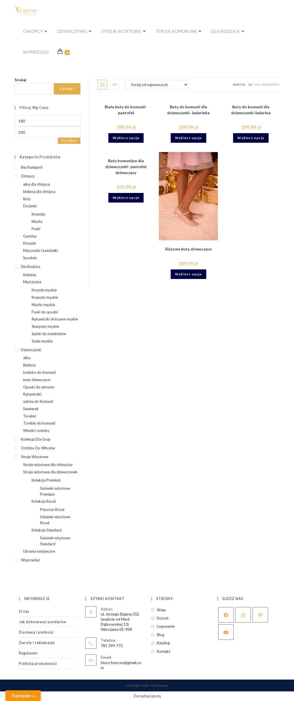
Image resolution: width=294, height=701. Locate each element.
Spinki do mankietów (49, 333)
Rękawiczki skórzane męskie (55, 319)
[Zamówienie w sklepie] (156, 84)
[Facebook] (226, 615)
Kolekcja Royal (44, 501)
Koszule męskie (44, 290)
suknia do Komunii (38, 401)
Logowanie (166, 626)
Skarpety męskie (45, 326)
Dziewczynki (31, 350)
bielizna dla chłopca (39, 191)
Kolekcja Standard (47, 530)
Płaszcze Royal (52, 509)
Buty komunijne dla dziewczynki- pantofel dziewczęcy (125, 166)
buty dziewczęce (36, 379)
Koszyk (163, 618)
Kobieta (29, 275)
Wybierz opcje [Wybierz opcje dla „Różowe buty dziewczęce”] (188, 274)
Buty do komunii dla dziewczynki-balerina (251, 109)
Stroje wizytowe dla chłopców (48, 464)
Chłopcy (28, 176)
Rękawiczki (32, 394)
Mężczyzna (32, 282)
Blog (160, 634)
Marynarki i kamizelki (40, 250)
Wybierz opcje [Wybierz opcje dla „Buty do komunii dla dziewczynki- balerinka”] (188, 138)
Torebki (29, 416)
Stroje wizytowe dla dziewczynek (50, 472)
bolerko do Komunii (39, 372)
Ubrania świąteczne (39, 551)
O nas (24, 611)
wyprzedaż (30, 560)
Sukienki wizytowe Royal (55, 520)
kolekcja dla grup (36, 439)
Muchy (37, 221)
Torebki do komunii (39, 423)
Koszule (29, 243)
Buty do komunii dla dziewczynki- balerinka (188, 109)
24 (257, 84)
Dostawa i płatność (36, 632)
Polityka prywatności (38, 663)
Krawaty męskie (45, 297)
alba (26, 357)
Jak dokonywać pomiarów (42, 621)
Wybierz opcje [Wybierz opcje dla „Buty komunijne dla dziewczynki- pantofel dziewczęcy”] (126, 197)
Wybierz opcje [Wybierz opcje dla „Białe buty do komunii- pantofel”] (126, 138)
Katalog (163, 643)
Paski (36, 229)
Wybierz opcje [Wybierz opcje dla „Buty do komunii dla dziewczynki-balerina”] (250, 138)
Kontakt (163, 651)
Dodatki (30, 206)
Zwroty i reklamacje (36, 642)
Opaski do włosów (38, 387)
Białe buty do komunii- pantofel (126, 109)
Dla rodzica (30, 266)
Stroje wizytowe (34, 456)
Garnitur (30, 236)
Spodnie (30, 258)
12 (250, 84)
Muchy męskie (43, 304)
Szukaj (20, 80)
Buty (27, 199)
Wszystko (270, 84)
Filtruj (69, 141)
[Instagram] (243, 615)
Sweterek (31, 408)
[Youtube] (226, 632)
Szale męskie (42, 341)
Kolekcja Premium (46, 480)
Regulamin (28, 653)
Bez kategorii (32, 167)
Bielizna (29, 365)
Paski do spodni (45, 312)
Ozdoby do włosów (38, 448)
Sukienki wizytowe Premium (55, 491)
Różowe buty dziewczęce (188, 249)
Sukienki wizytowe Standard (55, 541)
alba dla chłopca (36, 184)
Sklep (161, 610)
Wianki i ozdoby (36, 430)
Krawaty (38, 214)
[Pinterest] (260, 615)
